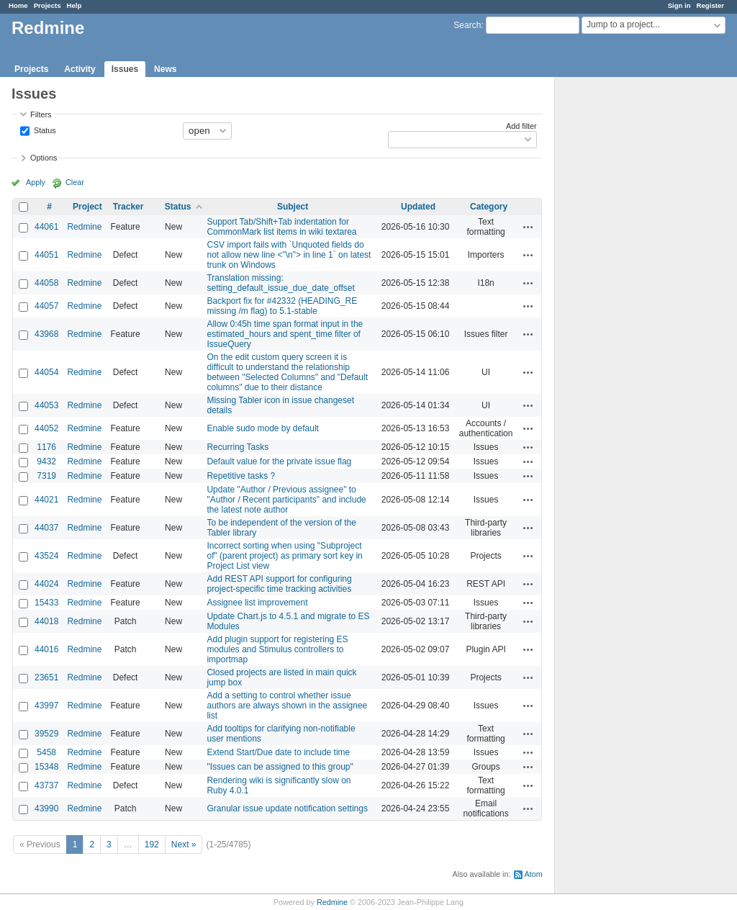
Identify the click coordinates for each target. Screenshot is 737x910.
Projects (47, 5)
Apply (35, 182)
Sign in (679, 5)
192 (152, 844)
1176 (46, 447)
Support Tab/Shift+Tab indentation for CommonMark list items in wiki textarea (281, 227)
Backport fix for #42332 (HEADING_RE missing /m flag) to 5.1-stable (282, 306)
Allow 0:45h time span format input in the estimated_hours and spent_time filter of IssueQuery (285, 334)
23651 (46, 677)
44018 (46, 621)
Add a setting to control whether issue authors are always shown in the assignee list (287, 705)
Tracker (128, 207)
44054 (46, 372)
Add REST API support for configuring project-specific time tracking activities (279, 584)
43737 (46, 785)
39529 (46, 734)
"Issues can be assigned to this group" (280, 767)
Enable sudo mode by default (262, 428)
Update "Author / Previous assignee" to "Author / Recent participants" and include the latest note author (286, 500)
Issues (125, 69)
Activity (79, 69)
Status (44, 129)
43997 (46, 705)
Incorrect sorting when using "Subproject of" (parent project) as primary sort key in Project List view (284, 556)
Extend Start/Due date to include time (278, 752)
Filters (40, 114)
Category (488, 207)
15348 (46, 767)
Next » (183, 844)
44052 (46, 428)
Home (18, 5)
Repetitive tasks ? (241, 476)
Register (710, 5)
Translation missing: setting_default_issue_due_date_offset (280, 283)
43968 (46, 334)
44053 (46, 405)
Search (467, 25)
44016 (46, 649)
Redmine (84, 227)
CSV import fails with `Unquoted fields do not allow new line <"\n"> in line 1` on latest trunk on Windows (289, 255)
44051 (46, 255)
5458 (46, 752)
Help (74, 5)
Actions (528, 227)
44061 (46, 227)
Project (87, 207)
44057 (46, 306)
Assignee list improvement (257, 603)
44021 (46, 500)
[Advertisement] (626, 303)
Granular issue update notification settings (287, 808)
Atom (534, 874)
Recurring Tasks (237, 447)
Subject (292, 207)
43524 (46, 556)
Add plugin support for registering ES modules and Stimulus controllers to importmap (277, 649)
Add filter (521, 126)
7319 (46, 476)
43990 (46, 808)
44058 (46, 283)
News (165, 69)
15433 (46, 603)
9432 (46, 461)
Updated (418, 207)
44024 (46, 584)
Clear (74, 182)
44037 (46, 528)
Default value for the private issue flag (279, 461)
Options (43, 157)
